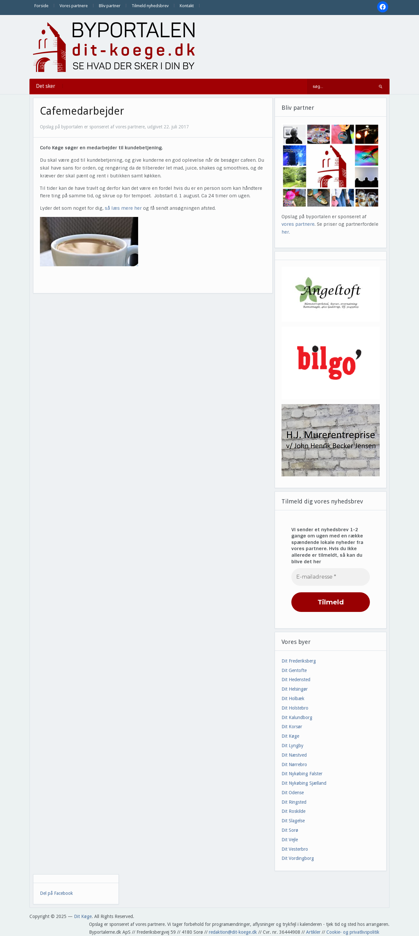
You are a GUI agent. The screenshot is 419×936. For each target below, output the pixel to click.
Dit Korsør (292, 726)
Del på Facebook (56, 893)
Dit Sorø (290, 830)
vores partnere (298, 224)
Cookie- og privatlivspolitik (352, 932)
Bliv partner (109, 5)
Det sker (45, 86)
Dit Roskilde (293, 811)
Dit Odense (293, 792)
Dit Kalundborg (297, 717)
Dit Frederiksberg (299, 661)
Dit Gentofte (294, 670)
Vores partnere (74, 5)
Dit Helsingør (295, 689)
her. (286, 232)
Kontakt (187, 5)
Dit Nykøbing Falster (302, 773)
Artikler (313, 932)
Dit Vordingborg (298, 858)
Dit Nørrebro (294, 764)
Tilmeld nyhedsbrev (150, 5)
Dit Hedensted (296, 679)
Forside (41, 5)
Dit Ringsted (294, 802)
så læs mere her (124, 208)
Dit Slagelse (293, 820)
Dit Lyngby (292, 745)
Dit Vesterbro (295, 849)
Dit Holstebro (295, 708)
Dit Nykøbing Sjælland (304, 783)
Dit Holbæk (293, 698)
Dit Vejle (290, 839)
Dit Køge (290, 736)
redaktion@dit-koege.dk (233, 932)
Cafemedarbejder (82, 111)
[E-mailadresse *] (330, 577)
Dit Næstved (294, 755)
